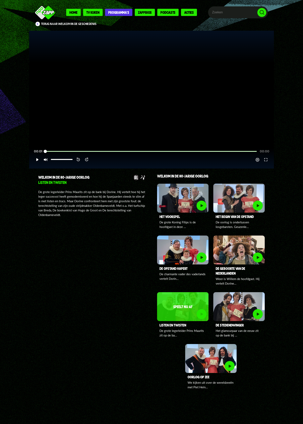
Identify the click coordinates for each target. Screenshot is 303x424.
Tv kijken (92, 12)
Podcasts (167, 12)
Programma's (118, 12)
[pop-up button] (257, 160)
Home (73, 12)
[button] (37, 160)
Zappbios (145, 12)
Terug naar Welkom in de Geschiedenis (68, 24)
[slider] (151, 151)
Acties (189, 12)
